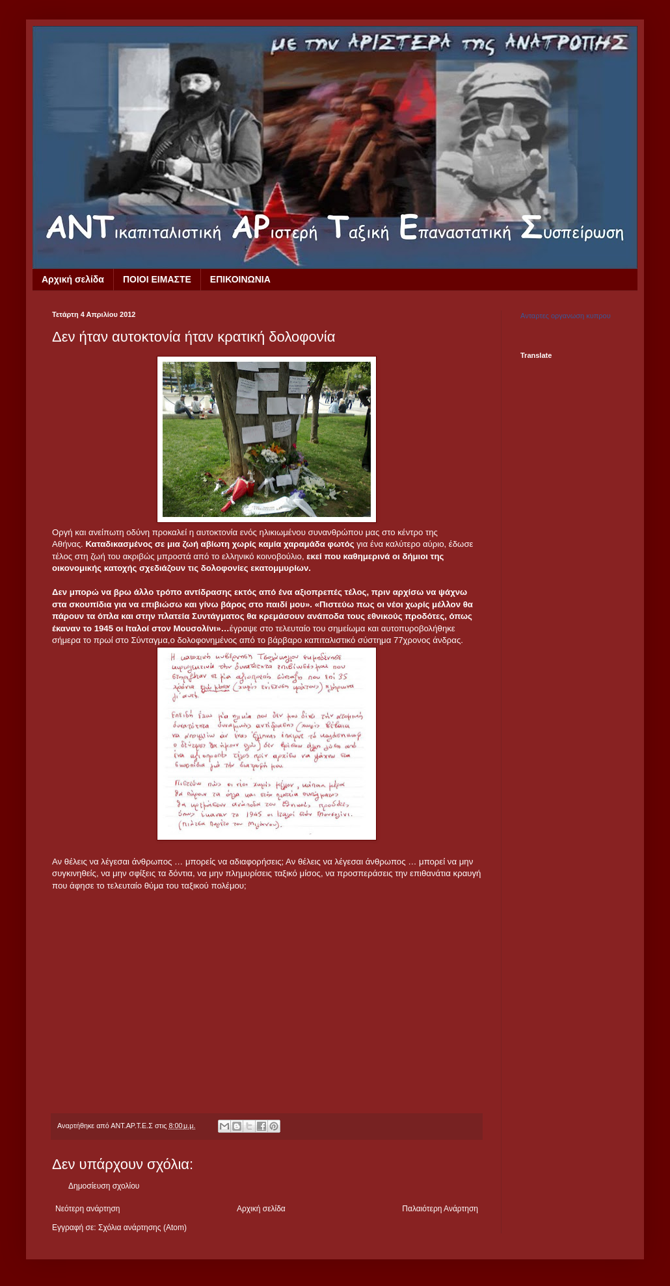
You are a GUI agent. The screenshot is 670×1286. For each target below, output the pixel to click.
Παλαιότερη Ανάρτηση (440, 1208)
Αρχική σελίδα (73, 279)
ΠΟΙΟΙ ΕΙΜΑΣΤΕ (157, 279)
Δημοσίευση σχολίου (103, 1186)
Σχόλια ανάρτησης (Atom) (142, 1227)
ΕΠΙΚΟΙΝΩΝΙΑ (240, 279)
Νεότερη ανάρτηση (87, 1208)
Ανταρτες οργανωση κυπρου (565, 316)
